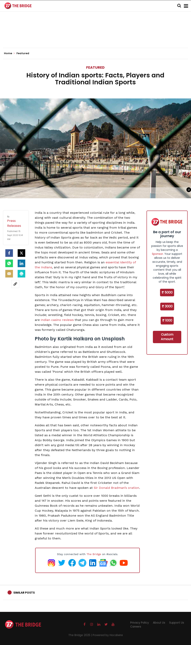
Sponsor (157, 254)
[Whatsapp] (9, 263)
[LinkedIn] (21, 263)
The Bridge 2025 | (80, 635)
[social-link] (15, 284)
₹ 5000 (167, 292)
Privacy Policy (139, 623)
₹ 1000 (167, 320)
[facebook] (9, 253)
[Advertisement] (95, 36)
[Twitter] (21, 253)
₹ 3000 (167, 306)
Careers (135, 627)
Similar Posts (24, 593)
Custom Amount (167, 336)
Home (9, 53)
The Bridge (94, 554)
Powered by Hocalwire (108, 635)
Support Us (176, 623)
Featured (95, 67)
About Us (159, 623)
